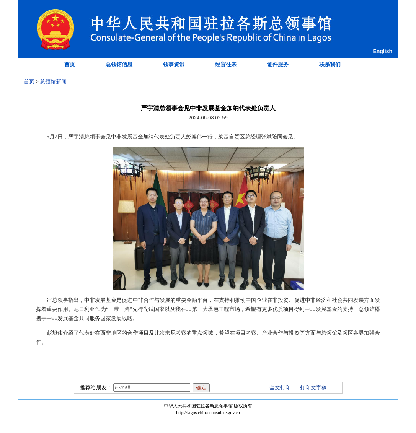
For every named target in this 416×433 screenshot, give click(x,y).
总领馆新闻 (53, 82)
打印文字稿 (313, 388)
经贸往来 (226, 64)
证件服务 (278, 64)
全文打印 (280, 388)
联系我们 (330, 64)
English (382, 51)
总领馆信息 (119, 64)
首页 (69, 64)
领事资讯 (173, 64)
